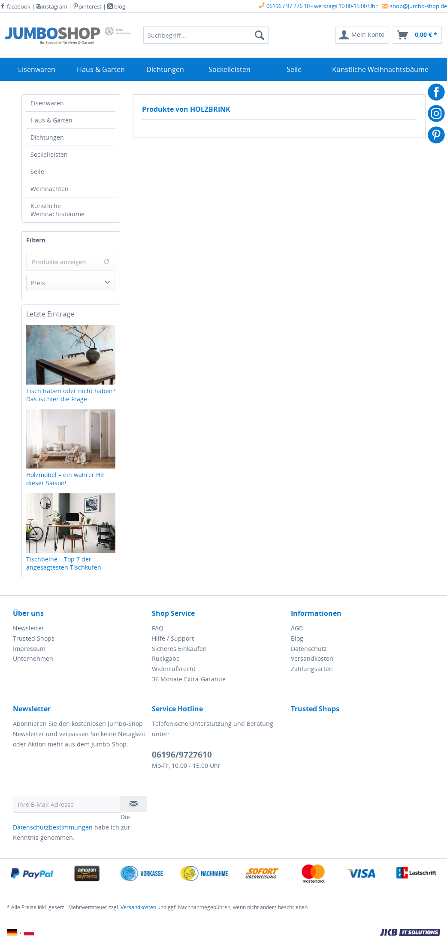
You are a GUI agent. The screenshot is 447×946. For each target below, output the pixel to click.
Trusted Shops (33, 638)
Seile (37, 171)
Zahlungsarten (312, 669)
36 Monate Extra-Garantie (189, 679)
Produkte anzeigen (71, 262)
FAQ (157, 628)
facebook (15, 6)
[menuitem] (362, 35)
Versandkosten (312, 658)
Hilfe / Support (173, 638)
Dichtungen (47, 137)
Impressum (29, 649)
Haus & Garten (51, 120)
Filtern (35, 240)
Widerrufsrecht (174, 669)
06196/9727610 (182, 754)
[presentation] (78, 774)
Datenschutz (309, 649)
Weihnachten (49, 189)
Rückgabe (166, 658)
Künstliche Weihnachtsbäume (57, 210)
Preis (38, 283)
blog (116, 6)
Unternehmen (33, 658)
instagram (51, 6)
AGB (297, 628)
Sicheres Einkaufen (179, 649)
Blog (297, 638)
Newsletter (28, 628)
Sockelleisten (49, 154)
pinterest (87, 6)
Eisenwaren (47, 103)
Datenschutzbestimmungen (53, 827)
